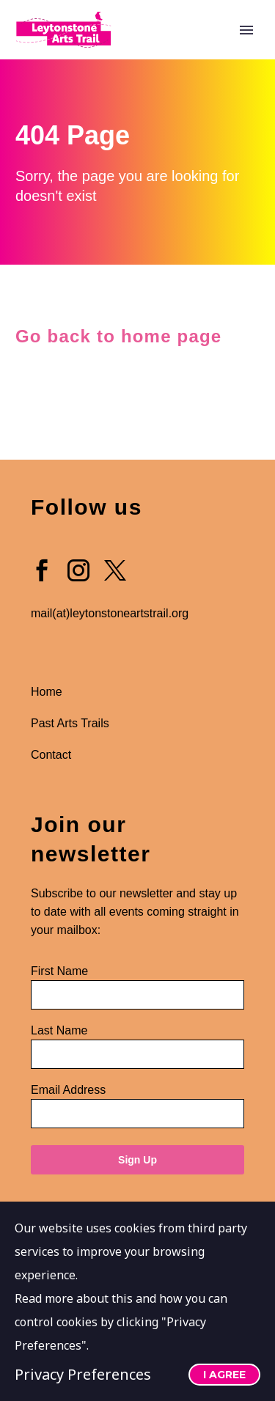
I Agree (224, 1374)
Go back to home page (121, 336)
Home (46, 691)
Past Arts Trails (71, 723)
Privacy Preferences (83, 1374)
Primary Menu (246, 30)
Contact (51, 755)
